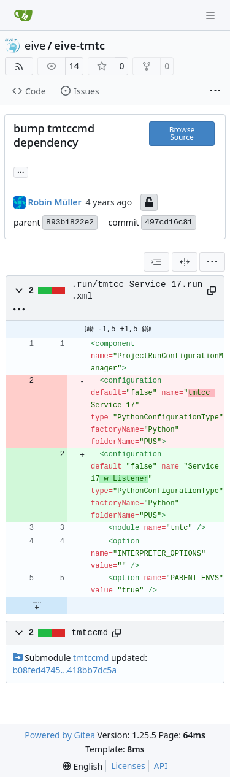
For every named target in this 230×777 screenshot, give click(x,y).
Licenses (128, 765)
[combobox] (156, 262)
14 (74, 66)
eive (35, 45)
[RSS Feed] (19, 66)
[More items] (215, 91)
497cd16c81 (169, 222)
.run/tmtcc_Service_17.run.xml (137, 290)
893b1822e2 (70, 222)
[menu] (212, 262)
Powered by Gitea (60, 735)
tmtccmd (90, 633)
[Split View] (184, 262)
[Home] (23, 15)
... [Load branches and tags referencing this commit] (21, 171)
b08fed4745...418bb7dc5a (65, 670)
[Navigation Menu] (211, 15)
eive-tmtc (79, 45)
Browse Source (181, 133)
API (160, 765)
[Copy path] (211, 290)
